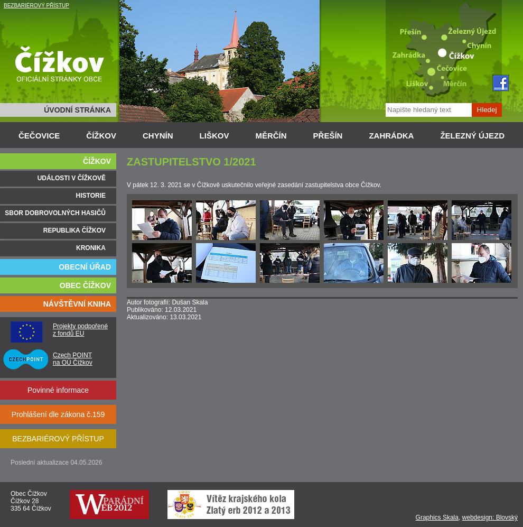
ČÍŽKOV (101, 135)
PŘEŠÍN (328, 135)
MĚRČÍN (270, 135)
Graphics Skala (437, 517)
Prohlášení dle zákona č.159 (58, 414)
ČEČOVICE (39, 135)
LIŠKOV (214, 135)
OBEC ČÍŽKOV (85, 285)
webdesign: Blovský (490, 517)
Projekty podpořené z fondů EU (80, 329)
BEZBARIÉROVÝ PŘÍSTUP (36, 5)
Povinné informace (58, 390)
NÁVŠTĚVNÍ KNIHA (77, 304)
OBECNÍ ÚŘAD (85, 267)
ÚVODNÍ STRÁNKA (77, 110)
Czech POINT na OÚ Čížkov (72, 359)
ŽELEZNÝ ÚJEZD (472, 135)
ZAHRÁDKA (391, 135)
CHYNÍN (158, 135)
